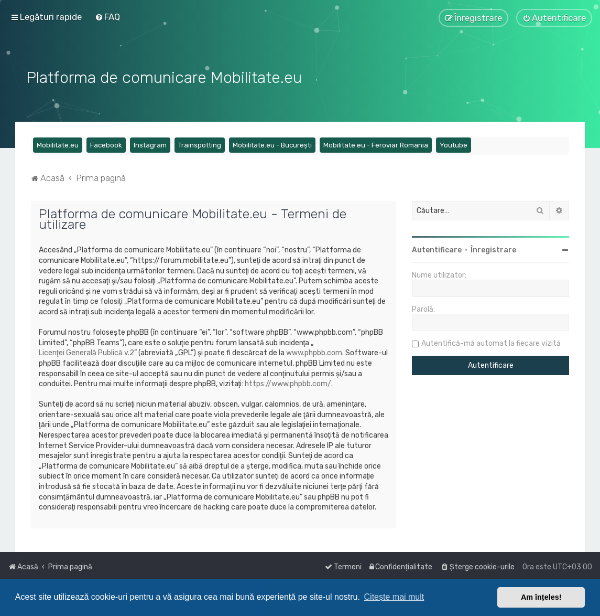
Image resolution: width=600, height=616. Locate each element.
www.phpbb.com (314, 351)
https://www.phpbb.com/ (288, 382)
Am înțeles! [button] (541, 597)
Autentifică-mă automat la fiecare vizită (491, 342)
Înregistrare (493, 249)
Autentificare (437, 249)
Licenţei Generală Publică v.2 (86, 351)
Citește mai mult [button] (394, 596)
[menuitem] (107, 17)
